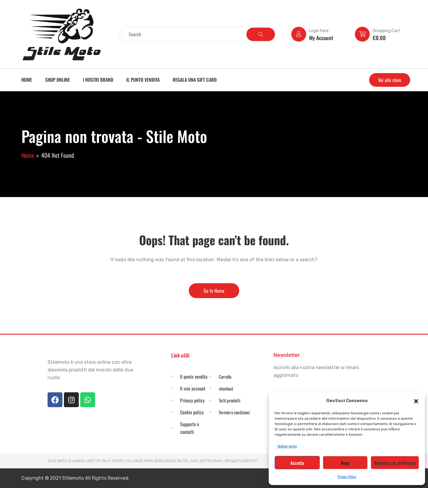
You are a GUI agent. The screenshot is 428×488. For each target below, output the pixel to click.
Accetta (297, 462)
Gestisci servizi (287, 445)
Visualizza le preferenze (395, 462)
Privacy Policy (347, 476)
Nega (345, 462)
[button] (416, 401)
